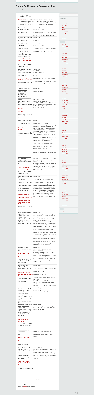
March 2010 (64, 166)
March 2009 (64, 192)
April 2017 (64, 83)
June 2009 (64, 185)
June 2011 (64, 145)
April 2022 (64, 61)
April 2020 (64, 70)
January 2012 (64, 138)
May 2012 (64, 132)
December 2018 (65, 78)
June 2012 (64, 130)
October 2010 (64, 158)
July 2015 (64, 95)
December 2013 (65, 110)
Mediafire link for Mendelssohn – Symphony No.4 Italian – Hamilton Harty (25, 320)
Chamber (63, 21)
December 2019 (65, 74)
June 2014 (64, 106)
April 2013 (64, 119)
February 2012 (65, 136)
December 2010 (65, 153)
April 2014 (64, 108)
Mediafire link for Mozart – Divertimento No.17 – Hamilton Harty (24, 363)
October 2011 (64, 143)
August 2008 (64, 205)
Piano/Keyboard (65, 31)
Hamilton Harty (24, 16)
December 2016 (65, 87)
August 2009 (64, 181)
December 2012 (65, 125)
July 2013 (64, 117)
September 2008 (65, 202)
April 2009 (64, 190)
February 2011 (65, 149)
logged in (25, 386)
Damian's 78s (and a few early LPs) (35, 6)
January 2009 (64, 196)
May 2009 (64, 188)
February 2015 (65, 100)
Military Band (64, 25)
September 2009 (65, 179)
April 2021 (64, 68)
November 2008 (65, 200)
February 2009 (65, 194)
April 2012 (64, 134)
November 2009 (65, 175)
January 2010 (64, 170)
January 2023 (64, 57)
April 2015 (64, 98)
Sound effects (64, 33)
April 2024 (64, 51)
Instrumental (64, 23)
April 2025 (64, 44)
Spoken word (64, 36)
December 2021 (65, 63)
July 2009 (64, 183)
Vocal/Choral (64, 38)
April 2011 (64, 147)
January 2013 (64, 123)
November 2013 (65, 113)
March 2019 (64, 76)
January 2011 (64, 151)
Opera (63, 27)
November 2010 (65, 155)
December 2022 (65, 59)
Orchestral (64, 29)
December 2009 (65, 173)
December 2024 (65, 46)
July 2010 (64, 160)
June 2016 (64, 89)
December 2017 (65, 81)
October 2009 (64, 177)
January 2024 (64, 53)
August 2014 (64, 104)
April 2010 (64, 164)
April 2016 (64, 91)
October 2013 (64, 115)
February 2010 (65, 168)
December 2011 (65, 140)
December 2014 (65, 102)
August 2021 (64, 66)
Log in (63, 211)
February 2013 (65, 121)
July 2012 (64, 128)
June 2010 (64, 162)
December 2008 (65, 198)
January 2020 (64, 72)
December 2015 (65, 93)
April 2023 (64, 55)
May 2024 (64, 48)
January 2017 (64, 85)
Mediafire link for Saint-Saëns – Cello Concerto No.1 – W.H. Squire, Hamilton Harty (25, 167)
